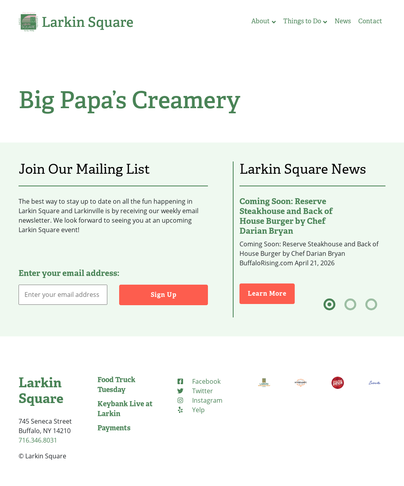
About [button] (263, 21)
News (343, 21)
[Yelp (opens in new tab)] (190, 409)
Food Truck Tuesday (116, 384)
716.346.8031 (38, 440)
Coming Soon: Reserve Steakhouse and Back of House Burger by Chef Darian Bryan (286, 216)
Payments (114, 428)
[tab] (329, 304)
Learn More (271, 293)
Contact (370, 21)
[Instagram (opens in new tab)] (199, 400)
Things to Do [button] (305, 21)
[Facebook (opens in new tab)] (198, 381)
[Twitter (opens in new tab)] (194, 391)
